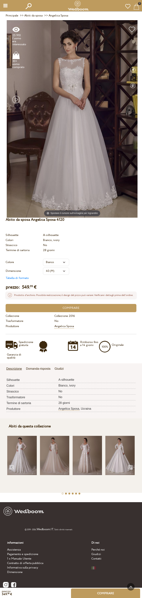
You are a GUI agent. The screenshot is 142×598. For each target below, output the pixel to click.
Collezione (12, 316)
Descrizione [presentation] (14, 368)
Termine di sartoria (18, 250)
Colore (10, 262)
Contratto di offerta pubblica (25, 563)
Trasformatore (14, 321)
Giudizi (96, 554)
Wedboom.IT (45, 529)
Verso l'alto (131, 587)
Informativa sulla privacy (22, 567)
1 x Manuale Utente (19, 559)
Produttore (12, 326)
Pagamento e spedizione (22, 554)
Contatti (96, 559)
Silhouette (12, 235)
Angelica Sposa (64, 326)
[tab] (15, 369)
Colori (9, 240)
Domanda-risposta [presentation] (38, 368)
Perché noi (98, 550)
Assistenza (14, 550)
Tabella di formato (17, 278)
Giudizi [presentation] (59, 368)
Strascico (11, 245)
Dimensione (13, 271)
